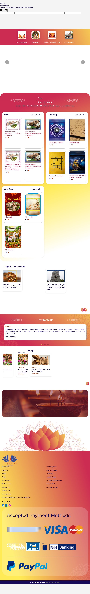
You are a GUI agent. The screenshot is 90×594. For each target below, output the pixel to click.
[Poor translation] (5, 10)
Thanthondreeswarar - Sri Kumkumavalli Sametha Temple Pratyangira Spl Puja (56, 286)
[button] (7, 62)
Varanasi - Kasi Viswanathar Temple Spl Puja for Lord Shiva (12, 286)
